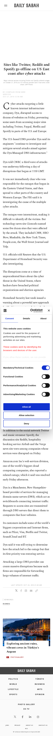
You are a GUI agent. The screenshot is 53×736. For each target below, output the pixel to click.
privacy (17, 725)
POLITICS (13, 679)
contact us (43, 725)
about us (29, 725)
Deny (26, 423)
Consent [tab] (9, 318)
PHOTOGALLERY (17, 657)
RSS (26, 728)
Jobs (7, 725)
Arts (39, 689)
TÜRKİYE (39, 679)
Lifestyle (13, 689)
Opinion (39, 694)
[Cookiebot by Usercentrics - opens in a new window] (32, 310)
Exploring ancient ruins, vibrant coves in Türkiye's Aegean (23, 647)
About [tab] (43, 318)
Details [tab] (26, 318)
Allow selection (26, 415)
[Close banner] (49, 311)
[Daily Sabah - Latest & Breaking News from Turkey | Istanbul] (26, 5)
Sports (13, 694)
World (13, 684)
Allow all (26, 407)
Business (40, 684)
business (6, 604)
